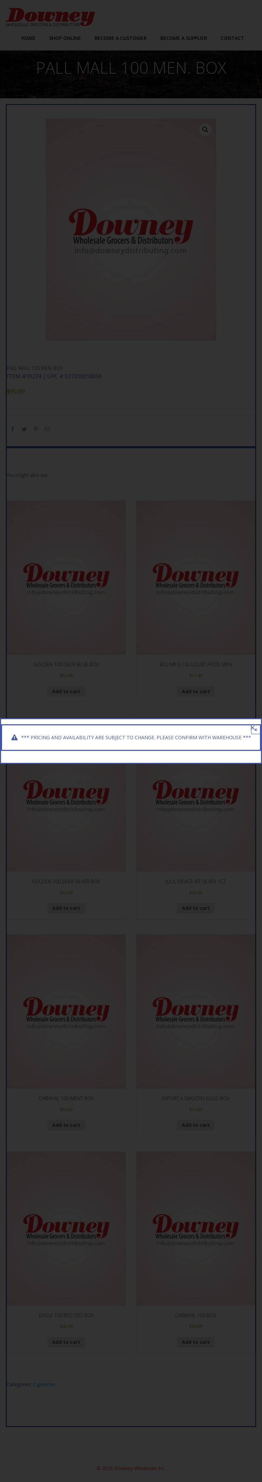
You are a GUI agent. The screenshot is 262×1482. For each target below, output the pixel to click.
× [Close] (255, 729)
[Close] (252, 727)
